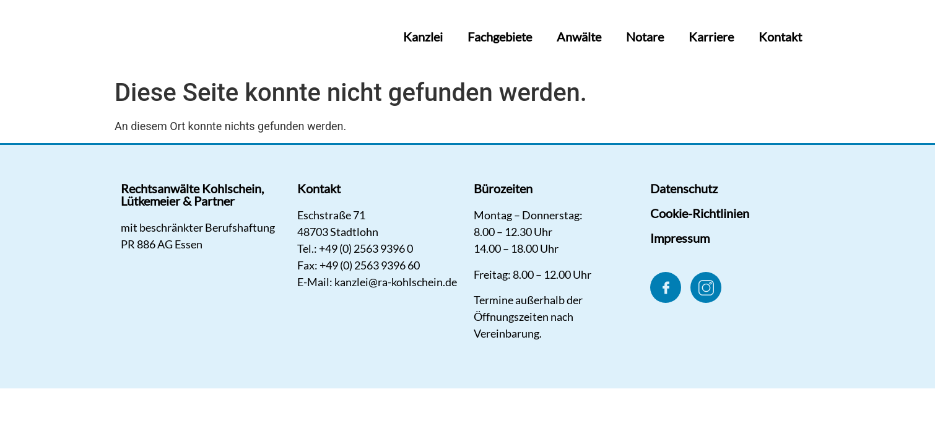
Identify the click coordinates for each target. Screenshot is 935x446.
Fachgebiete (500, 36)
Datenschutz (684, 188)
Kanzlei (423, 36)
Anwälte (579, 36)
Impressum (680, 237)
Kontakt (780, 36)
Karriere (711, 36)
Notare (645, 36)
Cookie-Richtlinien (699, 213)
